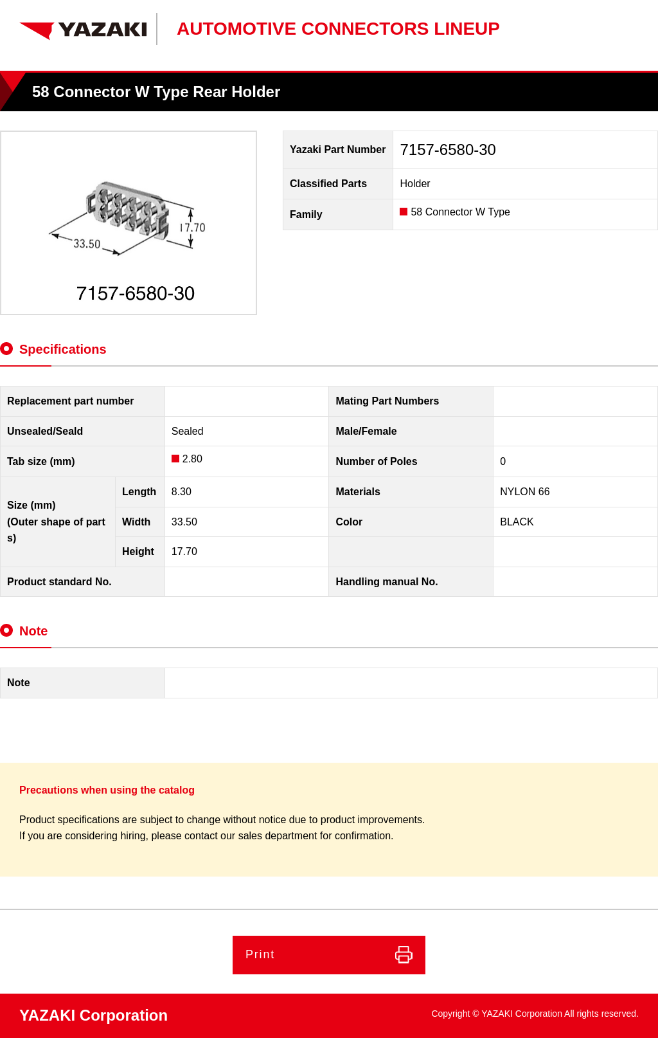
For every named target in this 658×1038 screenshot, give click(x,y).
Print (260, 954)
